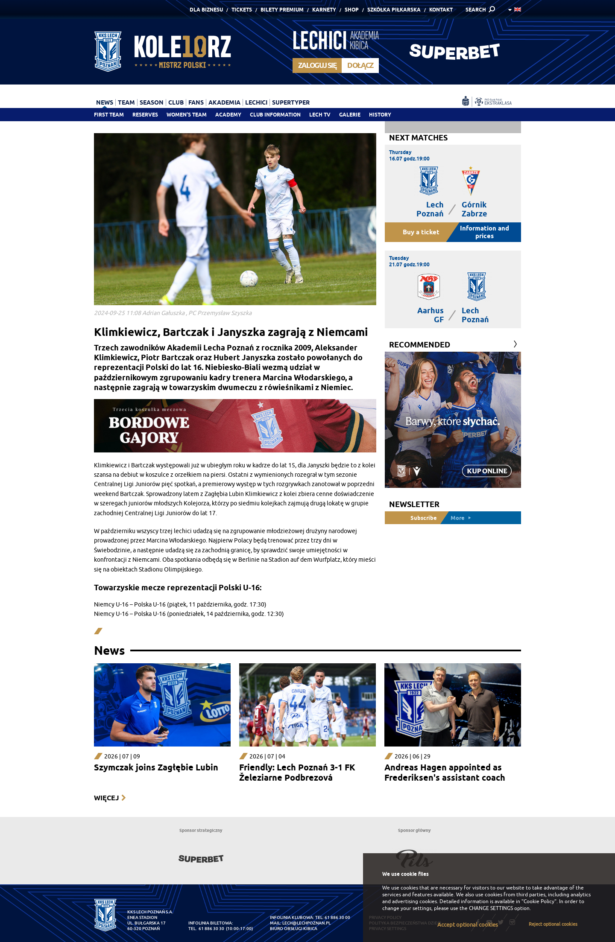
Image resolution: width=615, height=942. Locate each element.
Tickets (241, 9)
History (380, 114)
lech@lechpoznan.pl (306, 923)
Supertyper (291, 102)
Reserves (145, 114)
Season (152, 102)
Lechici (256, 102)
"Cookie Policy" (538, 901)
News (104, 102)
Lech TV (320, 114)
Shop (352, 9)
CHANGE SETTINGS (491, 908)
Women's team (187, 114)
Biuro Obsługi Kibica (293, 928)
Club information (275, 114)
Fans (196, 102)
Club (176, 102)
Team (126, 102)
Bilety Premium (282, 9)
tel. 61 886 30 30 (206, 928)
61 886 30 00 (337, 917)
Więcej (106, 798)
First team (109, 114)
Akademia (224, 102)
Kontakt (441, 9)
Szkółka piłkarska (394, 9)
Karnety (324, 9)
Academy (228, 114)
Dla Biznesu (206, 9)
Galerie (349, 114)
